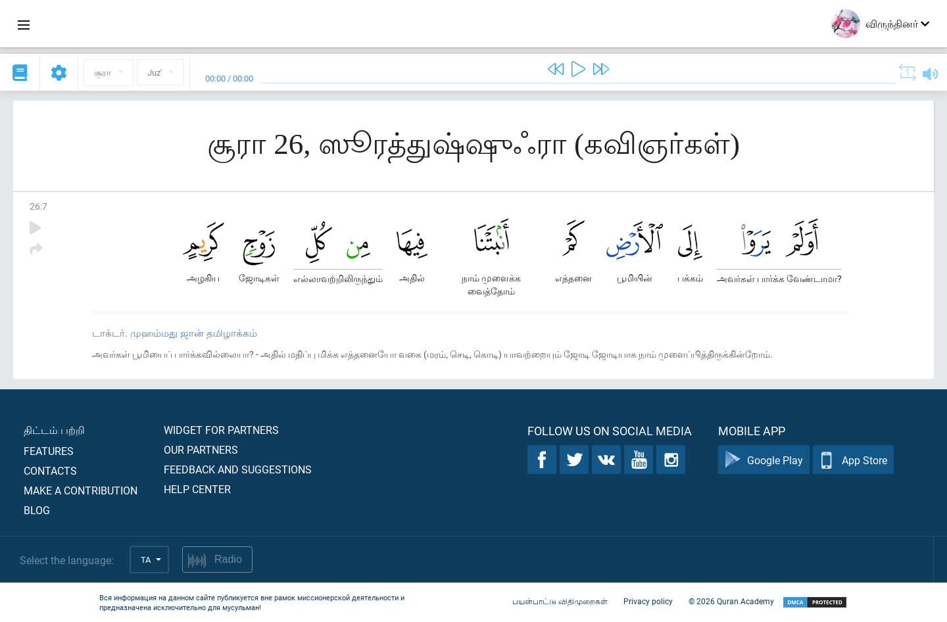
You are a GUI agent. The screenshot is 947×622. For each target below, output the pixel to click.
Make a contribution (80, 490)
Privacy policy (648, 601)
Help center (197, 489)
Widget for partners (221, 430)
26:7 (38, 206)
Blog (37, 510)
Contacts (50, 470)
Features (49, 451)
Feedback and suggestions (238, 469)
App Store (853, 460)
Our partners (201, 449)
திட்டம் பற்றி (54, 430)
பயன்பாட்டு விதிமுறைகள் (560, 601)
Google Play (764, 460)
